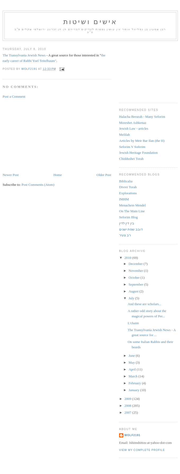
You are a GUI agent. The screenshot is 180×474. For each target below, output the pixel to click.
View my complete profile (142, 450)
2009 (128, 399)
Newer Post (11, 175)
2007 (128, 412)
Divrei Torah (128, 187)
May (132, 362)
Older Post (104, 175)
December (136, 264)
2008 (128, 406)
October (135, 277)
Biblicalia (126, 181)
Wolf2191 (132, 435)
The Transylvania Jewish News (24, 55)
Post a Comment (14, 96)
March (133, 376)
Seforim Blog (128, 217)
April (133, 369)
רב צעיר (125, 235)
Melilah (124, 135)
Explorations (128, 193)
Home (57, 175)
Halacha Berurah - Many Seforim (142, 117)
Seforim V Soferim (132, 147)
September (136, 284)
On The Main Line (132, 211)
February (135, 383)
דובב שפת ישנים (131, 229)
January (134, 390)
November (136, 271)
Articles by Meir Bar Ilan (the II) (141, 141)
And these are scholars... (144, 304)
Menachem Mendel (132, 205)
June (132, 356)
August (134, 291)
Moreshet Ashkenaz (132, 123)
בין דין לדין (126, 223)
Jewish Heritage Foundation (138, 153)
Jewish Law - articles (133, 128)
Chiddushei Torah (131, 159)
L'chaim (133, 323)
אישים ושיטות (90, 22)
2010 (128, 258)
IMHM (124, 199)
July (132, 298)
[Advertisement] (42, 135)
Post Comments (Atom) (38, 185)
